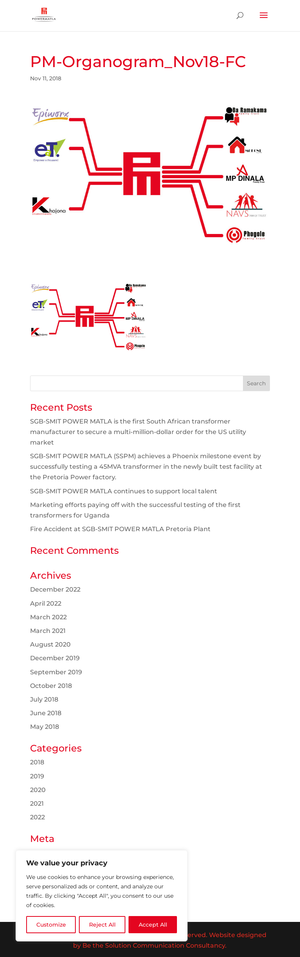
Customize (51, 924)
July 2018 (44, 699)
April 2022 (45, 603)
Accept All (153, 924)
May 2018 (44, 726)
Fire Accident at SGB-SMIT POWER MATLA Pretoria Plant (120, 529)
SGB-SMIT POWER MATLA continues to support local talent (123, 491)
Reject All (102, 924)
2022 (37, 817)
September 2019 (56, 672)
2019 (37, 776)
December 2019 (55, 658)
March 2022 (48, 617)
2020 (38, 790)
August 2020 (50, 644)
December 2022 (55, 589)
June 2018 (45, 713)
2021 (37, 803)
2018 (37, 762)
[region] (102, 895)
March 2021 (48, 630)
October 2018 (51, 685)
